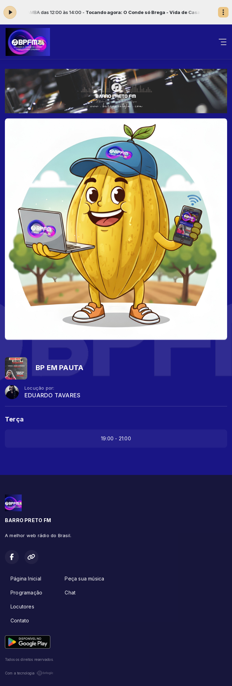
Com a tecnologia (29, 673)
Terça (14, 419)
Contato (19, 620)
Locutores (22, 606)
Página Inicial (25, 579)
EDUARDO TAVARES (52, 395)
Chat (70, 592)
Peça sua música (84, 579)
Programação (26, 592)
